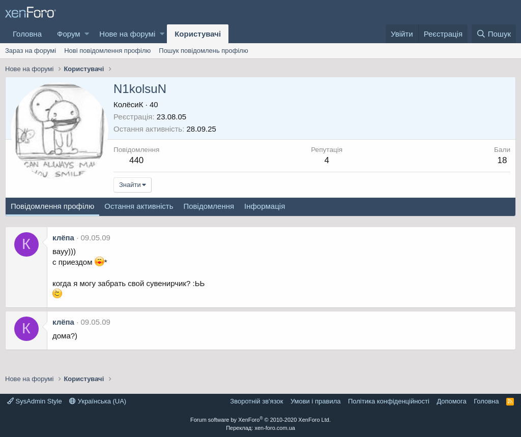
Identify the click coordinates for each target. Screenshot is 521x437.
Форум (68, 33)
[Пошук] (494, 33)
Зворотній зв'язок (256, 401)
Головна (27, 33)
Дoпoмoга (451, 401)
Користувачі (198, 33)
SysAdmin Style (34, 401)
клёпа (63, 237)
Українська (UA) (97, 401)
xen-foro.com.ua (274, 428)
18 (502, 160)
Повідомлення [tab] (208, 206)
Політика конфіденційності (388, 401)
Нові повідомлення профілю (107, 50)
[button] (87, 33)
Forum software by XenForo (260, 420)
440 (136, 160)
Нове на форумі (127, 33)
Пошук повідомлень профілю (203, 50)
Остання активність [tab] (138, 206)
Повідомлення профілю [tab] (52, 206)
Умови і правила (316, 401)
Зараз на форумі (30, 50)
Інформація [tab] (264, 206)
